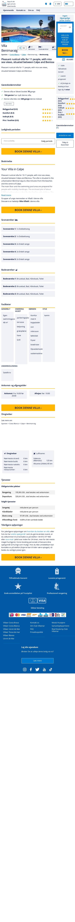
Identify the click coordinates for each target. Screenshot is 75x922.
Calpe (24, 54)
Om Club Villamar (37, 626)
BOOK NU (65, 52)
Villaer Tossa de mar (11, 632)
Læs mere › (8, 104)
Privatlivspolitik (36, 632)
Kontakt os (20, 10)
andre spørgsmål (18, 534)
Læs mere (37, 660)
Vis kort (67, 59)
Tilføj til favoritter (65, 143)
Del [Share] (22, 48)
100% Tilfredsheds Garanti (62, 69)
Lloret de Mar (8, 638)
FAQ (38, 10)
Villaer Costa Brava (11, 622)
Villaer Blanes (8, 635)
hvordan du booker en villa (38, 531)
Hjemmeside (8, 10)
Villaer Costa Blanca (11, 626)
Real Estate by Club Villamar (60, 630)
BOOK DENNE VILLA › (28, 151)
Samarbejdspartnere (60, 626)
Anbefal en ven (65, 135)
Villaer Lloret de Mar (11, 629)
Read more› (6, 195)
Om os (31, 10)
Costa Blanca (14, 54)
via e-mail (9, 539)
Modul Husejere (58, 622)
